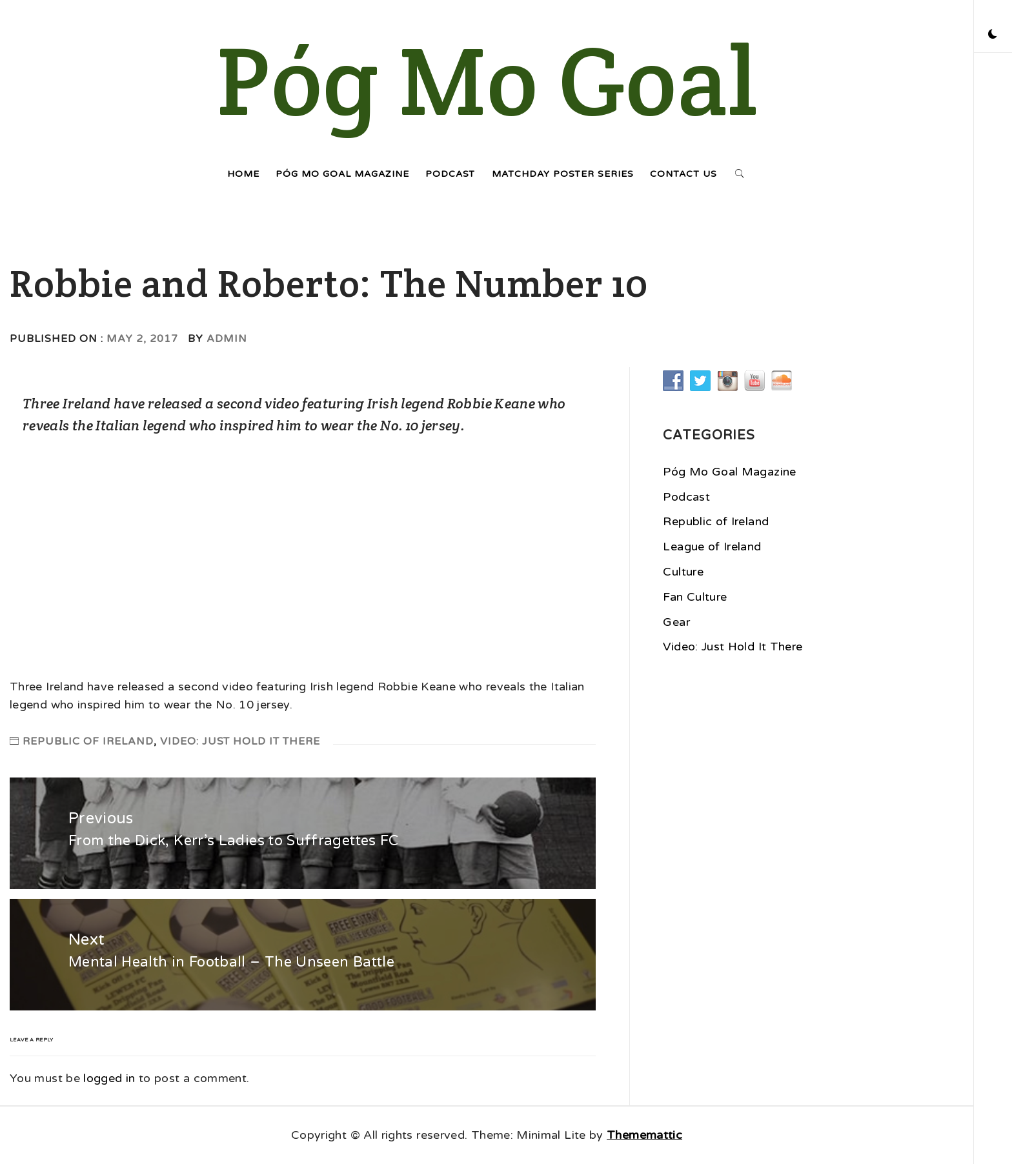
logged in (109, 1078)
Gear (676, 622)
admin (227, 338)
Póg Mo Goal (487, 81)
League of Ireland (712, 546)
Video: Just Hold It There (240, 741)
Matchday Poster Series (563, 173)
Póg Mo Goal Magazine (342, 173)
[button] (992, 35)
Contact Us (683, 173)
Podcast (450, 173)
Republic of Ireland (88, 741)
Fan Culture (695, 597)
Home (243, 173)
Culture (683, 572)
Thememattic (644, 1135)
